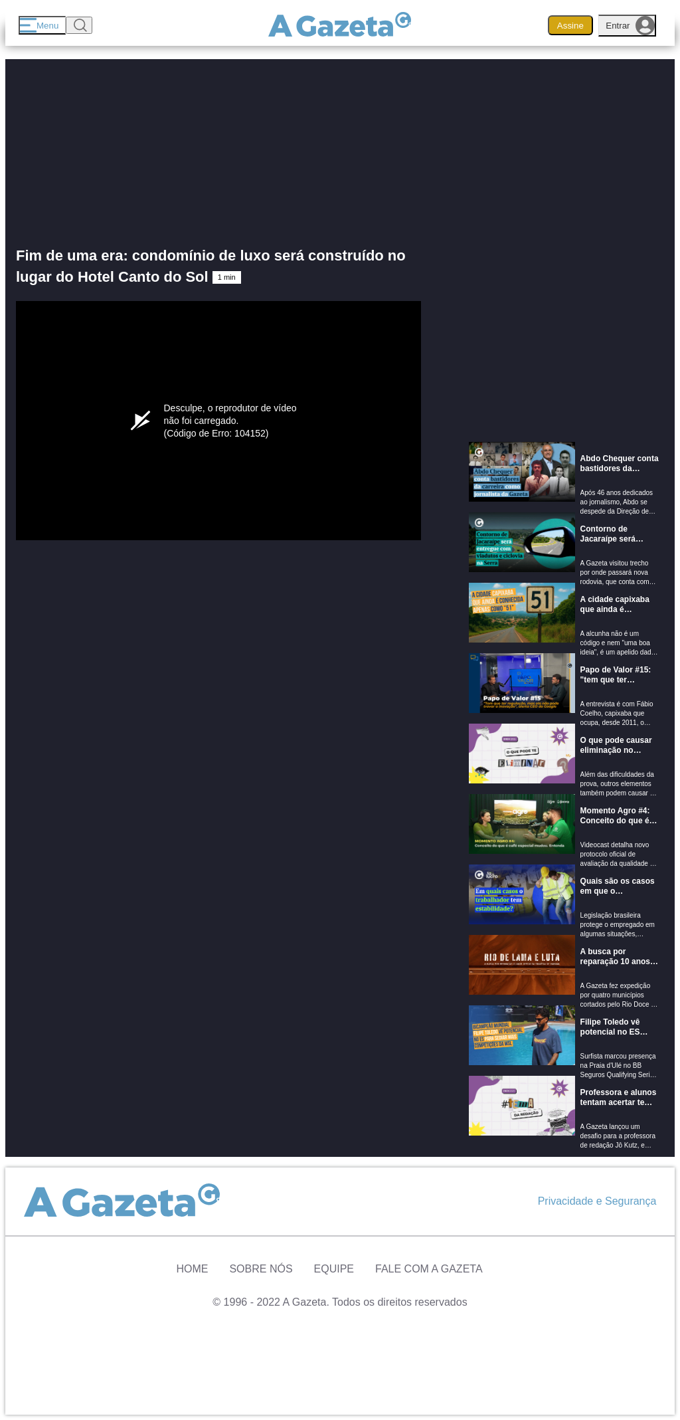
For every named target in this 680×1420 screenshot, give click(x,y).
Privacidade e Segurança (597, 1201)
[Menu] (42, 25)
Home (192, 1268)
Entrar (630, 25)
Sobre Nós (260, 1268)
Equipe (334, 1268)
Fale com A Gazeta (429, 1268)
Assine (570, 26)
